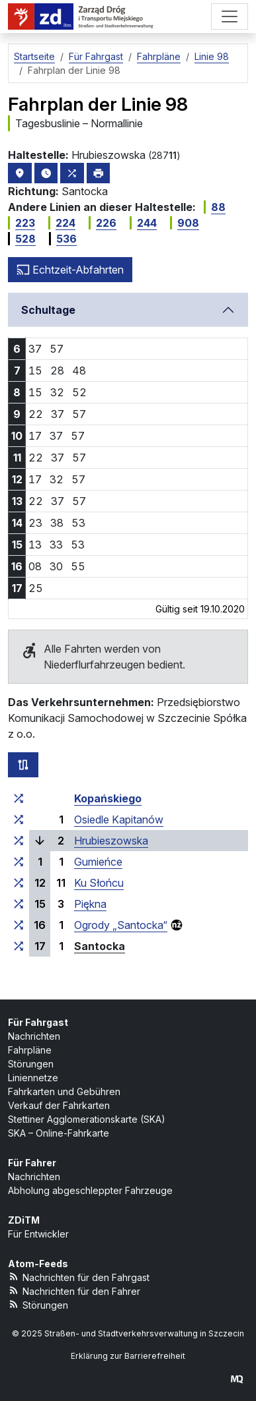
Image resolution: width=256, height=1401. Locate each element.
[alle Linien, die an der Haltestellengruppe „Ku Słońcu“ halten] (18, 882)
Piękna (90, 903)
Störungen (31, 1063)
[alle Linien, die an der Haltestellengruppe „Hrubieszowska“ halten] (18, 840)
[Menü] (229, 16)
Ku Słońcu (99, 882)
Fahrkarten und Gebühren (64, 1091)
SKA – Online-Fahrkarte (58, 1133)
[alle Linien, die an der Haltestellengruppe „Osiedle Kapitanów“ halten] (18, 819)
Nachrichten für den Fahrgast (78, 1276)
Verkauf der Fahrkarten (59, 1105)
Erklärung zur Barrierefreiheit (128, 1356)
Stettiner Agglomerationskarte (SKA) (86, 1119)
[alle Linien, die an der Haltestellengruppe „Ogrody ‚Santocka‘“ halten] (18, 925)
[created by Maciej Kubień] (237, 1379)
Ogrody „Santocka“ (120, 925)
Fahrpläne (30, 1050)
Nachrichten (34, 1036)
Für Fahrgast (38, 1022)
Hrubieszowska (111, 840)
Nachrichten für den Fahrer (74, 1290)
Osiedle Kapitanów (118, 819)
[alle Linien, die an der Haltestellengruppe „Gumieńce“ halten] (18, 861)
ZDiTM (24, 1220)
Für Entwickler (38, 1233)
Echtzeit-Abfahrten (70, 269)
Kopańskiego (108, 798)
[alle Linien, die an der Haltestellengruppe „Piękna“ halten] (18, 903)
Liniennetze (33, 1077)
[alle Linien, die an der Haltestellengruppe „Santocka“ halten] (18, 946)
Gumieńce (98, 861)
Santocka (99, 946)
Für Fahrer (32, 1162)
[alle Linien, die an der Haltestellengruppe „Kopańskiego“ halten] (18, 798)
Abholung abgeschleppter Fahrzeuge (90, 1190)
